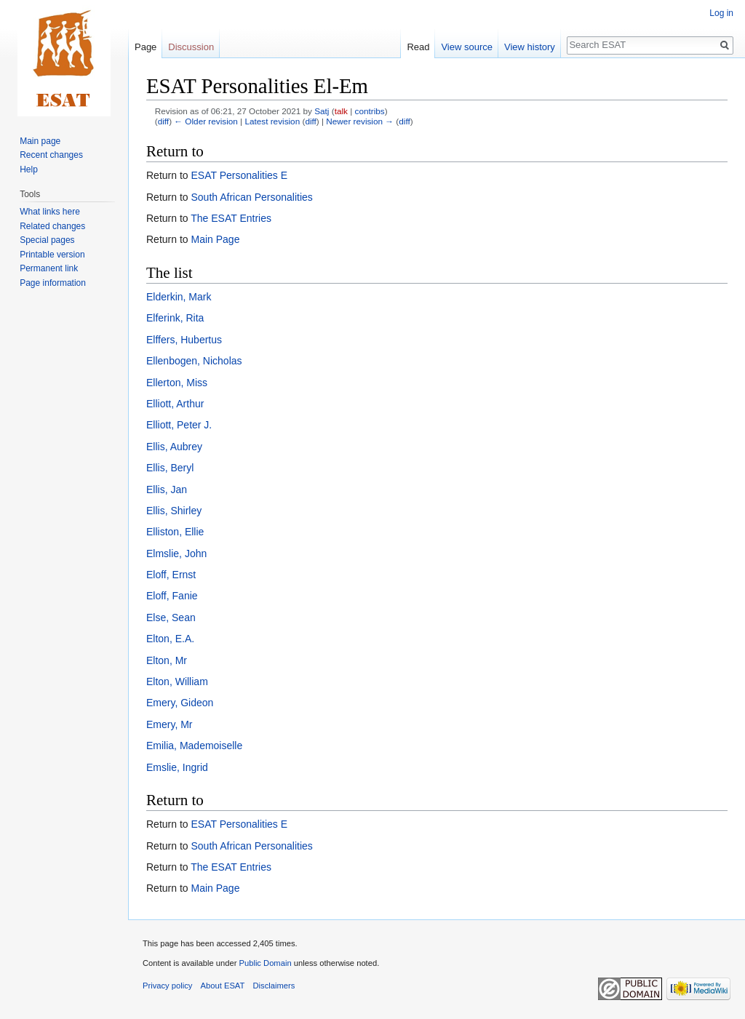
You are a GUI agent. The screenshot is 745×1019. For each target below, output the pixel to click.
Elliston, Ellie (175, 532)
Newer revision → (360, 121)
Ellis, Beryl (170, 467)
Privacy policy (167, 985)
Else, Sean (171, 617)
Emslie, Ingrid (177, 767)
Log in (721, 13)
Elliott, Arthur (175, 403)
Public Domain (265, 963)
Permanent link (49, 268)
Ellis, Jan (166, 489)
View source (467, 46)
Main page (40, 141)
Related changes (52, 226)
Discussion (191, 46)
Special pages (47, 240)
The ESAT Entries (231, 218)
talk (341, 111)
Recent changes (51, 155)
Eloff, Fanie (172, 596)
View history (529, 46)
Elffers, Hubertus (184, 339)
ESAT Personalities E (239, 175)
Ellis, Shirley (174, 510)
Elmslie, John (176, 553)
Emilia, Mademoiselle (194, 745)
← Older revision (206, 121)
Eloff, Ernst (171, 574)
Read (418, 46)
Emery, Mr (169, 724)
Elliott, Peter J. (179, 425)
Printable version (52, 254)
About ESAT (223, 985)
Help (29, 169)
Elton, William (177, 681)
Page (145, 46)
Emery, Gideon (179, 702)
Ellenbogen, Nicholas (194, 361)
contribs (370, 111)
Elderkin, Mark (178, 297)
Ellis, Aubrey (174, 446)
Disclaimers (274, 985)
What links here (50, 212)
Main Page (215, 239)
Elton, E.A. (170, 638)
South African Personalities (251, 197)
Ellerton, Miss (176, 382)
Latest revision (272, 121)
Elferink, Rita (175, 318)
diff (163, 121)
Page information (53, 283)
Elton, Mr (166, 660)
